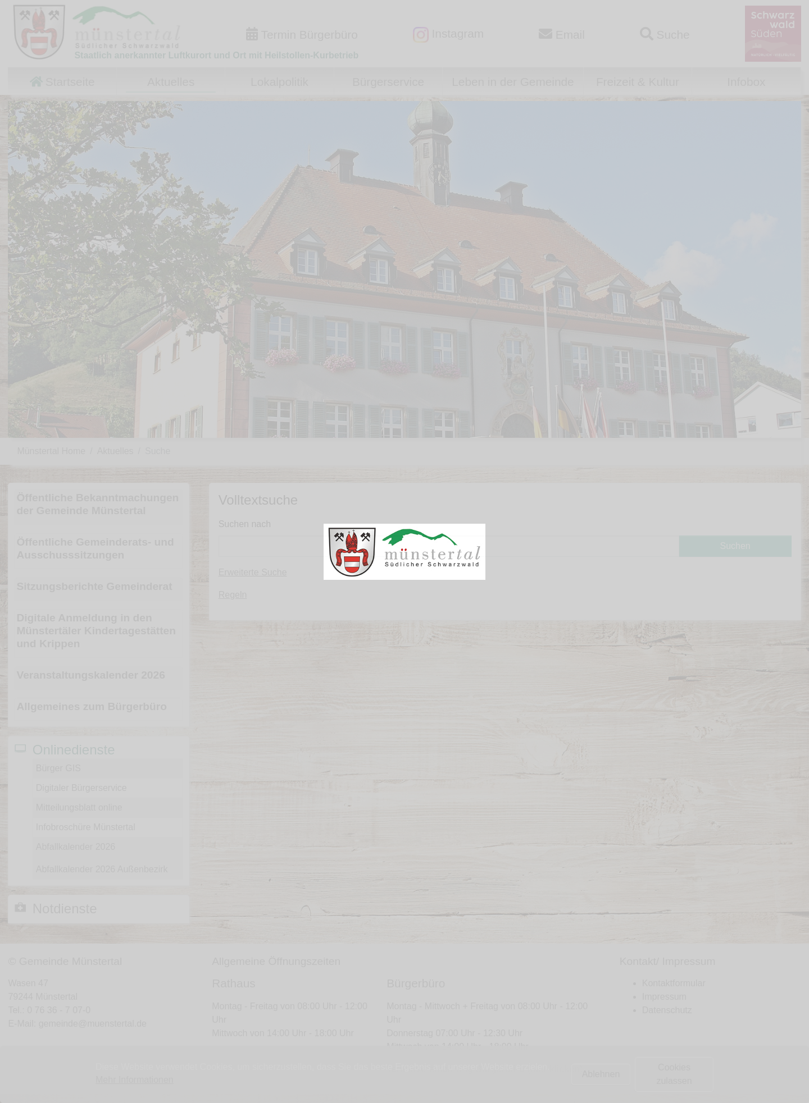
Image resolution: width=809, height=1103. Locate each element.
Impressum (664, 996)
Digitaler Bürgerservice (81, 788)
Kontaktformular (674, 983)
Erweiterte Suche (253, 572)
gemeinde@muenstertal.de (93, 1023)
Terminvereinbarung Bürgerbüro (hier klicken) (485, 1069)
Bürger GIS (58, 768)
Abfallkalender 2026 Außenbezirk (102, 869)
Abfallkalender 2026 (75, 847)
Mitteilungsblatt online (79, 807)
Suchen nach (245, 524)
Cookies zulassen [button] (674, 1074)
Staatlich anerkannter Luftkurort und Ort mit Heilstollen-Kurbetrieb (216, 55)
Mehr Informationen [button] (135, 1079)
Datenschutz (667, 1010)
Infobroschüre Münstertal (85, 827)
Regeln (233, 594)
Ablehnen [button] (601, 1074)
